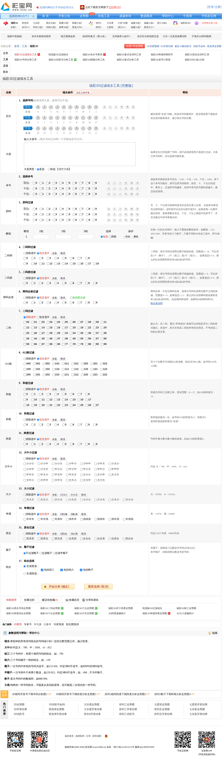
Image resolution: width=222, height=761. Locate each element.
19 (81, 327)
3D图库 (18, 624)
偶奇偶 (115, 519)
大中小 (30, 480)
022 (105, 363)
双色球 (25, 23)
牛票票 (187, 15)
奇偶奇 (58, 519)
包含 (105, 236)
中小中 (73, 469)
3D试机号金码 (57, 704)
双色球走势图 (214, 46)
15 (74, 263)
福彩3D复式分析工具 (128, 59)
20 (43, 405)
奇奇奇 (30, 519)
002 (47, 363)
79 (81, 344)
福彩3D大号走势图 (84, 613)
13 (58, 263)
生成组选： (33, 573)
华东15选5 (38, 27)
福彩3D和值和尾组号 (162, 54)
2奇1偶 (63, 514)
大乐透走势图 (91, 704)
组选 (52, 169)
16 (81, 263)
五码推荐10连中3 (121, 36)
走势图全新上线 (209, 23)
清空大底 (64, 169)
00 (27, 321)
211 (67, 374)
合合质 (101, 538)
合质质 (73, 538)
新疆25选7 (77, 23)
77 (66, 344)
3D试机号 (19, 714)
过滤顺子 (47, 553)
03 (51, 321)
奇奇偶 (44, 519)
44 (35, 338)
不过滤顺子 (32, 553)
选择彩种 (79, 736)
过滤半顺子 (61, 553)
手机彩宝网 (209, 15)
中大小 (44, 474)
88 (89, 344)
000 (28, 363)
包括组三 (49, 569)
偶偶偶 (87, 519)
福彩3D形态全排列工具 (197, 54)
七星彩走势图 (162, 704)
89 (97, 344)
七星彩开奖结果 (198, 704)
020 (86, 363)
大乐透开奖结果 (93, 709)
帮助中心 (168, 15)
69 (58, 344)
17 (89, 263)
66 (35, 344)
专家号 (28, 624)
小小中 (44, 463)
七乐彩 (36, 23)
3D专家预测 (153, 46)
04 (58, 321)
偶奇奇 (73, 519)
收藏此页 (74, 600)
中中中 (115, 469)
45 (43, 338)
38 (105, 333)
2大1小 (63, 494)
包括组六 (69, 569)
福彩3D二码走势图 (50, 608)
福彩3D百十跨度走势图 (120, 608)
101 (38, 369)
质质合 (44, 538)
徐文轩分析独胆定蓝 (148, 36)
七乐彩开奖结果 (198, 714)
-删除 (135, 236)
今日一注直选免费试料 (175, 36)
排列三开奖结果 (128, 709)
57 (97, 338)
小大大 (44, 469)
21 (51, 405)
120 (86, 369)
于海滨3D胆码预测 (201, 36)
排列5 (98, 27)
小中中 (87, 463)
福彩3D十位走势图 (50, 613)
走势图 (84, 15)
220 (86, 374)
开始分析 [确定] (59, 586)
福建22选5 (149, 23)
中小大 (87, 469)
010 (57, 363)
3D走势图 (19, 704)
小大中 (30, 469)
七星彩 (110, 27)
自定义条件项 (82, 92)
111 (67, 369)
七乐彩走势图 (197, 709)
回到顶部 (96, 736)
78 (74, 344)
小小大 (58, 463)
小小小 (30, 463)
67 (43, 344)
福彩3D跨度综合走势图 (18, 613)
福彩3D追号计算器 (160, 59)
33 (66, 333)
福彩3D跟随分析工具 (94, 59)
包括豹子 (88, 569)
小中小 (73, 463)
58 (105, 338)
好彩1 (13, 27)
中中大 (30, 474)
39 (27, 338)
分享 (88, 736)
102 (47, 369)
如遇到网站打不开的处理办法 (56, 7)
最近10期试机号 (183, 46)
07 (81, 321)
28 (51, 333)
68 (51, 344)
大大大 (101, 480)
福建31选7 (136, 27)
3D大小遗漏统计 (185, 613)
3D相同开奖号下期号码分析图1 (29, 694)
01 (35, 321)
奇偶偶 (129, 519)
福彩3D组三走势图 (186, 608)
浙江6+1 (122, 27)
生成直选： (33, 566)
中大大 (73, 474)
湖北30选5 (51, 23)
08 (89, 321)
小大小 (115, 463)
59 (27, 344)
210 (57, 374)
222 (105, 374)
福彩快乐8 (186, 23)
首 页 (45, 15)
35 (81, 333)
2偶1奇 (74, 514)
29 (58, 333)
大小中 (101, 474)
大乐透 (110, 23)
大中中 (44, 480)
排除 (113, 236)
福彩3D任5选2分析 (195, 59)
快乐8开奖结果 (92, 714)
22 (89, 327)
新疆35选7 (64, 23)
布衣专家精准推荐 (41, 36)
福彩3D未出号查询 (92, 54)
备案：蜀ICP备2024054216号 (121, 747)
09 (97, 321)
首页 (16, 46)
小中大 (101, 463)
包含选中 (44, 253)
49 (74, 338)
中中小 (101, 469)
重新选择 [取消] (98, 586)
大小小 (87, 474)
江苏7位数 (123, 23)
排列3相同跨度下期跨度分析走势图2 (125, 694)
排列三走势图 (127, 704)
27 (43, 333)
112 (76, 369)
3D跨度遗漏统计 (117, 613)
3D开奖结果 (167, 46)
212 (76, 374)
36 (89, 333)
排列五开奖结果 (163, 714)
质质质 (30, 538)
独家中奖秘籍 (14, 36)
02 (43, 321)
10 (35, 263)
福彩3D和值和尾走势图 (154, 613)
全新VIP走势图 (134, 46)
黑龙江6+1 (149, 27)
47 (58, 338)
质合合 (129, 538)
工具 (24, 46)
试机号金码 (199, 46)
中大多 (38, 624)
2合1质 (74, 533)
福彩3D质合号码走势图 (18, 608)
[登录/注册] (214, 6)
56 (89, 338)
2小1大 (74, 494)
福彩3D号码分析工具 (26, 59)
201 (38, 374)
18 (97, 263)
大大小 (73, 480)
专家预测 (59, 624)
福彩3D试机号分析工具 (61, 59)
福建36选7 (136, 23)
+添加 (127, 236)
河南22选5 (51, 27)
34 (74, 333)
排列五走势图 (162, 709)
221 (95, 374)
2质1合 (63, 533)
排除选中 (31, 253)
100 (28, 369)
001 (38, 363)
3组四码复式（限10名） (94, 36)
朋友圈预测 (72, 624)
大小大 (115, 474)
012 (76, 363)
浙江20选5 (162, 23)
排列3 (98, 23)
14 (66, 263)
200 (28, 374)
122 (105, 369)
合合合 (87, 538)
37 (97, 333)
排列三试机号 (127, 714)
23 (97, 327)
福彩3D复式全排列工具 (129, 54)
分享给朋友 (92, 600)
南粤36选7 (64, 27)
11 (43, 263)
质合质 (58, 538)
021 (95, 363)
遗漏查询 (125, 15)
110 (57, 369)
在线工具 (104, 15)
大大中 (87, 480)
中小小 (58, 469)
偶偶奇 (101, 519)
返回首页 (69, 736)
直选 (41, 169)
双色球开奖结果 (58, 714)
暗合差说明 (157, 303)
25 (27, 333)
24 (105, 327)
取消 (63, 253)
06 (74, 321)
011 (67, 363)
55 (81, 338)
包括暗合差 (79, 297)
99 (105, 344)
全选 (54, 253)
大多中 (47, 624)
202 (47, 374)
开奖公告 (64, 15)
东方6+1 (26, 27)
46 (51, 338)
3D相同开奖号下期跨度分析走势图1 (76, 694)
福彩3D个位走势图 (84, 608)
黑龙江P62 (77, 27)
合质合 (115, 538)
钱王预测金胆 (68, 36)
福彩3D (14, 23)
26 (35, 333)
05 (66, 321)
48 (66, 338)
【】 (63, 169)
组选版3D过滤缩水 (58, 54)
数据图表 (146, 15)
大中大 (58, 480)
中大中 (58, 474)
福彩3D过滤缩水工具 (26, 54)
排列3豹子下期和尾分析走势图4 (172, 694)
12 (51, 263)
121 (95, 369)
